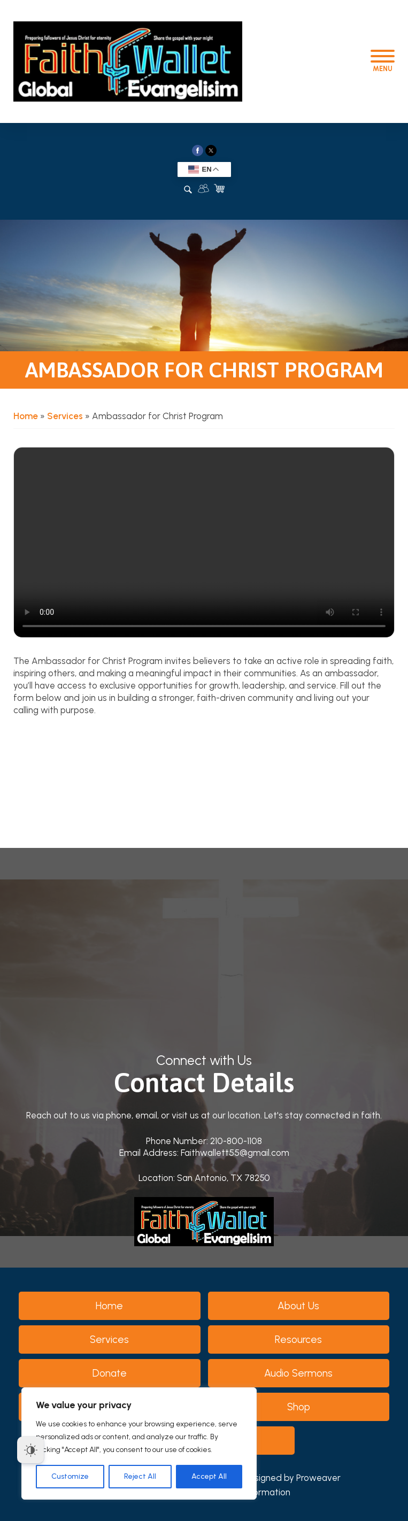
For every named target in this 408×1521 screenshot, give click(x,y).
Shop (298, 1407)
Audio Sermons (298, 1373)
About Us (298, 1306)
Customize (70, 1476)
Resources (298, 1339)
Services (65, 416)
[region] (139, 1443)
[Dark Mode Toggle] (30, 1449)
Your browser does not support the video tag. (204, 542)
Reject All (140, 1476)
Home (25, 416)
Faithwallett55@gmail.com (235, 1152)
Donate (110, 1373)
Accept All (209, 1476)
